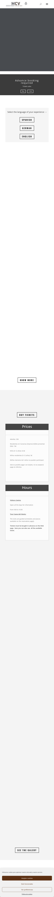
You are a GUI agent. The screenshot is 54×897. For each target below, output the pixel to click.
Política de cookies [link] (27, 894)
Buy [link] (23, 91)
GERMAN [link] (27, 128)
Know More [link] (27, 254)
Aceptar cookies (27, 878)
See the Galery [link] (27, 724)
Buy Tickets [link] (27, 288)
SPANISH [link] (27, 119)
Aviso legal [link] (12, 863)
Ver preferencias (27, 890)
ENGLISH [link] (27, 136)
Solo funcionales (27, 884)
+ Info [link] (30, 91)
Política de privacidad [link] (15, 859)
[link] (16, 4)
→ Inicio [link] (8, 831)
